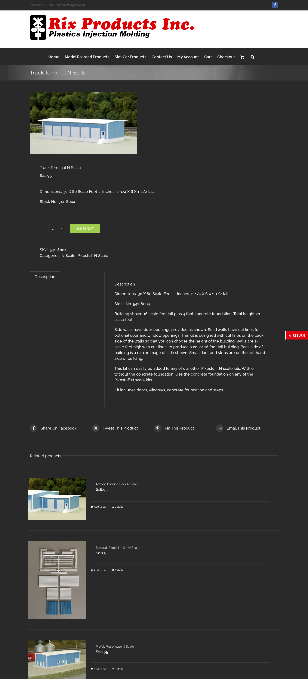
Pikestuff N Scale (92, 255)
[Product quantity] (53, 228)
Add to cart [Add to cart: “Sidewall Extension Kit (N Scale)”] (100, 570)
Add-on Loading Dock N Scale (117, 484)
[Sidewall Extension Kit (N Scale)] (57, 580)
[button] (252, 56)
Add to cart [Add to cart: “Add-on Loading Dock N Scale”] (100, 506)
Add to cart (85, 228)
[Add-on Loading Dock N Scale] (57, 499)
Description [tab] (45, 276)
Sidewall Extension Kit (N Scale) (118, 547)
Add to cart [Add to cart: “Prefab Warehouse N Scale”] (100, 669)
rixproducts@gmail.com (71, 5)
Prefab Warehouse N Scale (115, 646)
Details (119, 506)
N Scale (68, 255)
